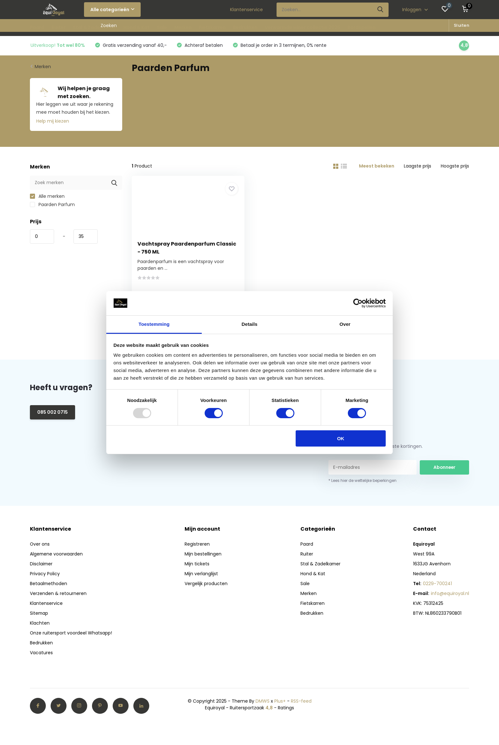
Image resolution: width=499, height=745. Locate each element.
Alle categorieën (112, 9)
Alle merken (47, 196)
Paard (37, 27)
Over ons (40, 545)
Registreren (197, 545)
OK (340, 438)
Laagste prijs (417, 166)
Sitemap (39, 615)
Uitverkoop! (58, 45)
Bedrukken (245, 27)
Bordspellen (362, 27)
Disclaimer (41, 565)
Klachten (40, 624)
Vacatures (41, 654)
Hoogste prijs (455, 166)
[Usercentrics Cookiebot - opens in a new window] (358, 303)
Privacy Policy (45, 575)
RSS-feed (301, 702)
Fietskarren (212, 27)
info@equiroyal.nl (450, 595)
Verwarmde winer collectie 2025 (302, 27)
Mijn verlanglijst (201, 575)
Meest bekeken (376, 166)
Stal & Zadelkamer (94, 27)
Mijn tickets (197, 565)
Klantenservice (246, 9)
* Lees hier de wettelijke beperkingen (362, 482)
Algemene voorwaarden (56, 555)
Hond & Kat (136, 27)
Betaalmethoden (49, 585)
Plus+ (280, 702)
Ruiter (59, 27)
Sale (162, 27)
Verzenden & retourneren (58, 595)
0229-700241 (437, 585)
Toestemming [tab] (154, 324)
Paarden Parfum (52, 205)
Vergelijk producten (206, 585)
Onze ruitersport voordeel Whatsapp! (71, 634)
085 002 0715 (52, 414)
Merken (183, 27)
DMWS (263, 702)
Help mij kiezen (52, 121)
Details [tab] (249, 324)
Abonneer (444, 468)
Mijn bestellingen (203, 555)
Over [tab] (345, 324)
